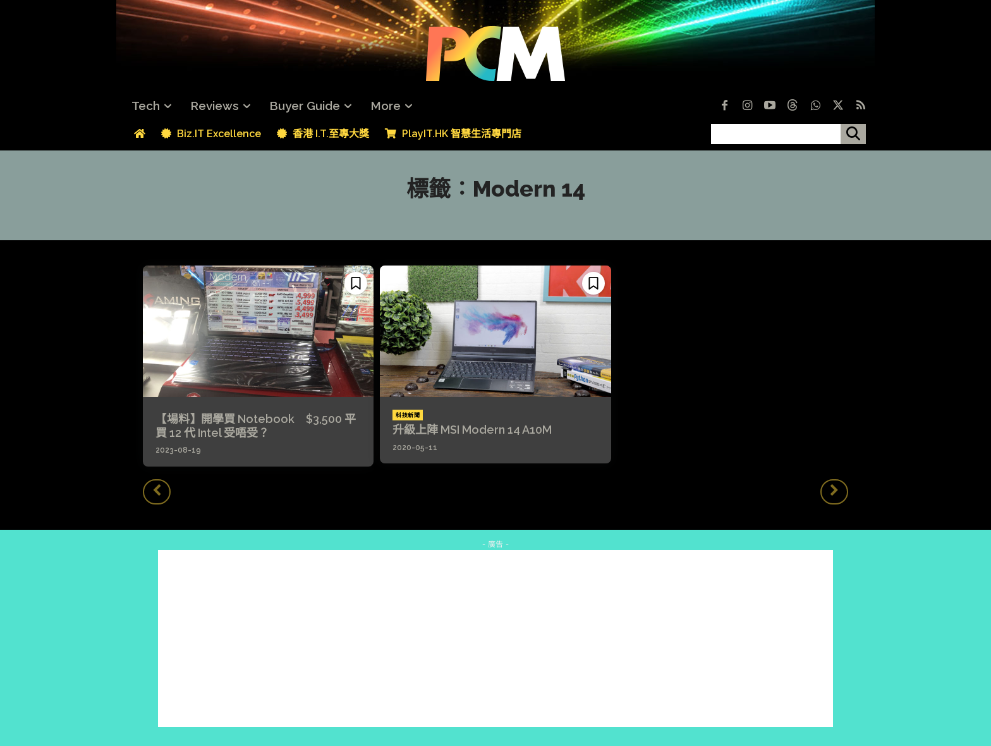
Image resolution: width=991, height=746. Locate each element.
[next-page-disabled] (834, 491)
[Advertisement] (495, 638)
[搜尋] (853, 134)
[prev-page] (157, 491)
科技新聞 (408, 415)
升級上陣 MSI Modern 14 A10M (472, 429)
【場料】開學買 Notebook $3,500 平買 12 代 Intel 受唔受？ (255, 425)
